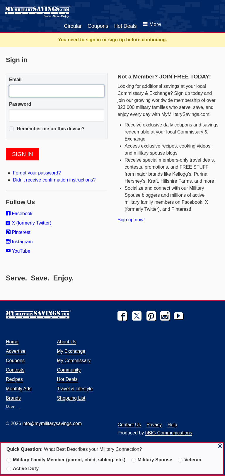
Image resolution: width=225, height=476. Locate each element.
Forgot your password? (37, 172)
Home (12, 341)
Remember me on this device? (47, 128)
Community (69, 369)
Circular (73, 26)
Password (20, 104)
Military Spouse (151, 460)
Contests (15, 369)
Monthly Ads (18, 388)
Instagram (19, 241)
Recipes (14, 379)
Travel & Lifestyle (75, 388)
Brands (13, 397)
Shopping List (71, 397)
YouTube (18, 251)
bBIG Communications (168, 432)
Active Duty (22, 468)
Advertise (15, 351)
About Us (66, 341)
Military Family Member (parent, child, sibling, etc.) (65, 460)
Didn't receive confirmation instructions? (54, 179)
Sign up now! (131, 219)
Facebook (19, 213)
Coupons (98, 26)
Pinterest (18, 232)
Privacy (154, 424)
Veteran (189, 460)
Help (172, 424)
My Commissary (74, 360)
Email (15, 79)
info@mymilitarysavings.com (52, 423)
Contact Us (129, 424)
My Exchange (71, 351)
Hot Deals (125, 26)
